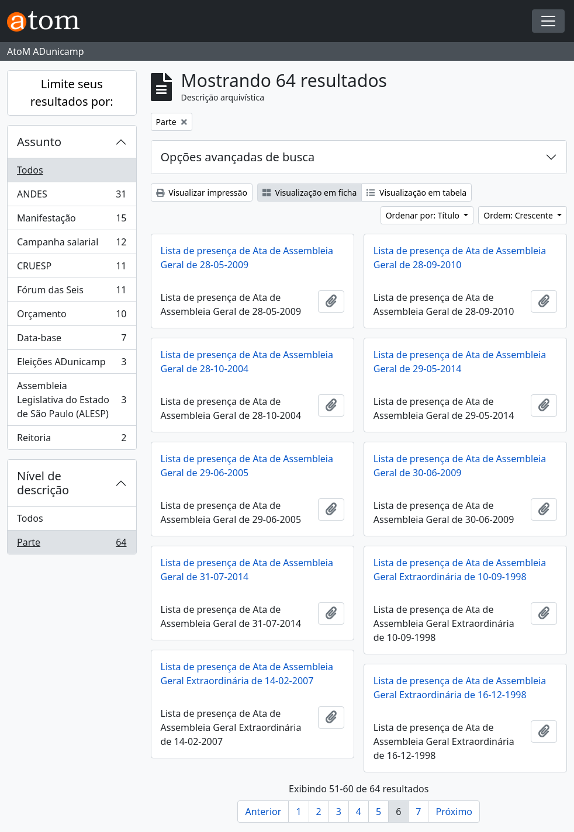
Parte (71, 544)
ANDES (71, 196)
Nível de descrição (43, 483)
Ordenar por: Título (424, 215)
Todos (30, 170)
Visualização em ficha (309, 192)
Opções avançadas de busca (238, 157)
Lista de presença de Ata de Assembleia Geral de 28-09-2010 (460, 257)
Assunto (39, 142)
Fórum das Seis (71, 292)
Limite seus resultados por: (71, 92)
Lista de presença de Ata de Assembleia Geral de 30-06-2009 (460, 465)
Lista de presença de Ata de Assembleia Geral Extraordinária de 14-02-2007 (247, 673)
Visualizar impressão (201, 192)
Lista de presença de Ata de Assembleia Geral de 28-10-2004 (247, 361)
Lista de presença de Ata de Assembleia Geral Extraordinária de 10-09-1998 (460, 569)
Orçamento (71, 316)
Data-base (71, 340)
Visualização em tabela (416, 192)
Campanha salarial (71, 244)
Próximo (453, 811)
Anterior (263, 811)
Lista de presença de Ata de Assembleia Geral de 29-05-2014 (460, 361)
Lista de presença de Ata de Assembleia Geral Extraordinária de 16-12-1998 (460, 687)
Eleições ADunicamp (71, 364)
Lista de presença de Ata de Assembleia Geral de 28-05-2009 (247, 257)
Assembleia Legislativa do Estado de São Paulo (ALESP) (71, 399)
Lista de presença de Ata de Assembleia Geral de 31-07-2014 (247, 569)
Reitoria (71, 440)
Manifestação (71, 220)
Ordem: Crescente (519, 215)
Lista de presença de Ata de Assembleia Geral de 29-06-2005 (247, 465)
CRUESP (71, 268)
